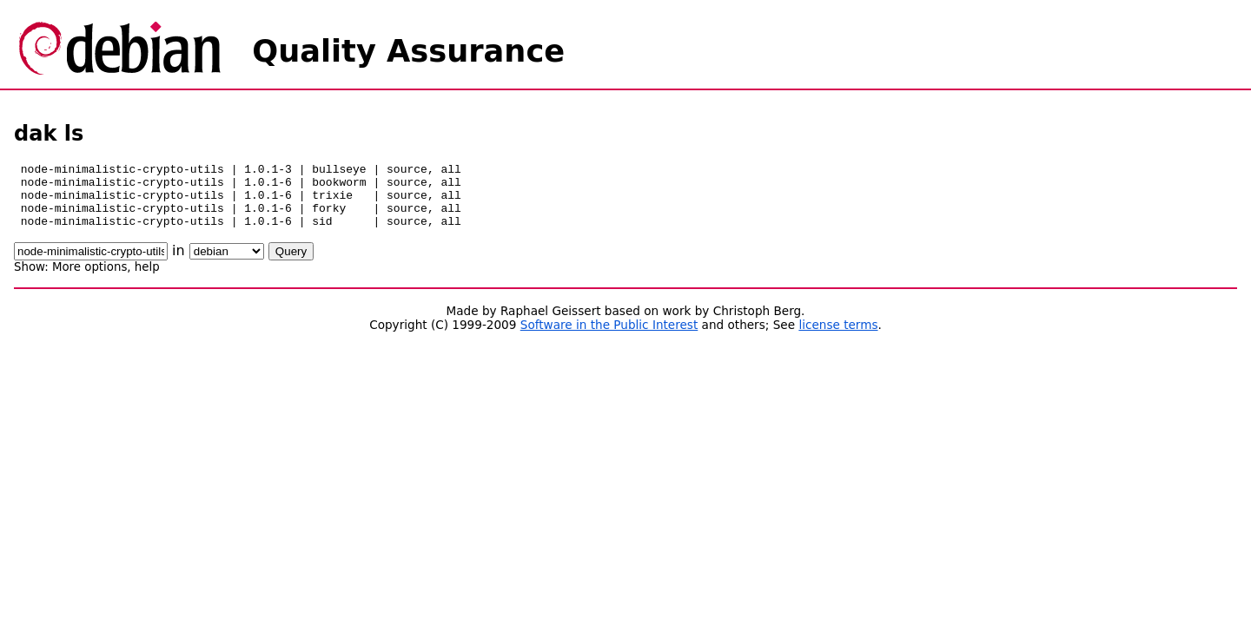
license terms (837, 338)
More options (89, 279)
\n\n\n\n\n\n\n (226, 264)
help (147, 279)
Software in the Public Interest (609, 338)
